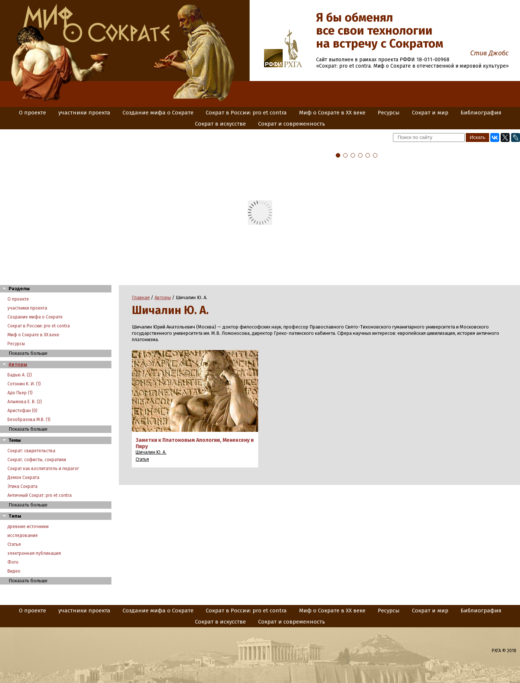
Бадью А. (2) (19, 375)
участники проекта (84, 112)
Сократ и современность (291, 123)
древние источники (28, 526)
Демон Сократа (23, 477)
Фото (13, 562)
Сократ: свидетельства (31, 450)
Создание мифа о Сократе (158, 112)
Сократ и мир (430, 112)
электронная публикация (34, 553)
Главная (141, 297)
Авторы (18, 364)
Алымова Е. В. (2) (24, 401)
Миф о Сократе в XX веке (332, 112)
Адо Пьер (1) (20, 392)
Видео (13, 571)
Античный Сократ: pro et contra (39, 495)
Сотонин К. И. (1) (24, 383)
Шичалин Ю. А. (151, 452)
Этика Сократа (22, 486)
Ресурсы (389, 112)
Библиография (481, 112)
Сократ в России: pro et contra (246, 112)
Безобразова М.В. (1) (29, 419)
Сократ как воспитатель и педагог (43, 468)
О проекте (32, 112)
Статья (14, 544)
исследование (22, 535)
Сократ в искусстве (220, 123)
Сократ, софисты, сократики (36, 459)
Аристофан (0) (22, 410)
